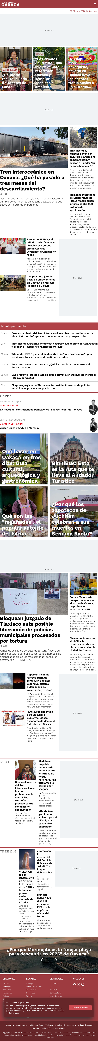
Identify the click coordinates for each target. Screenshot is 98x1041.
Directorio (10, 1025)
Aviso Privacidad (85, 1025)
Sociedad (7, 990)
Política (6, 996)
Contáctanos (21, 1025)
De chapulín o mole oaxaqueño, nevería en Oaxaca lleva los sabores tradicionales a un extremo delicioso (81, 75)
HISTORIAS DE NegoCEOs (12, 401)
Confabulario (55, 993)
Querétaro (30, 993)
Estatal (39, 54)
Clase (52, 987)
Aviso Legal (71, 1025)
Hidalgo (29, 984)
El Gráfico (54, 984)
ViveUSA (53, 990)
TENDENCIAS (8, 851)
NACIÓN (5, 762)
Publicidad (60, 1025)
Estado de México (34, 987)
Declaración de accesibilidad (53, 1028)
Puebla (29, 996)
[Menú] (95, 4)
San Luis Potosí (33, 990)
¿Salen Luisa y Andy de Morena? (19, 427)
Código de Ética (36, 1025)
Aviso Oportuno (57, 996)
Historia (35, 1028)
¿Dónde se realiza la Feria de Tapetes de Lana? (14, 81)
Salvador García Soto (12, 423)
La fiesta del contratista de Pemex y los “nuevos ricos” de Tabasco (41, 409)
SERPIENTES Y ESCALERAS (13, 420)
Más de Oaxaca (10, 70)
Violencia (49, 1025)
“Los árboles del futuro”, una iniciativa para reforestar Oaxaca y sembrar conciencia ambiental (48, 73)
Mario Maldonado (9, 405)
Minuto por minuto (13, 326)
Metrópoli (7, 987)
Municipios (7, 993)
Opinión (5, 396)
